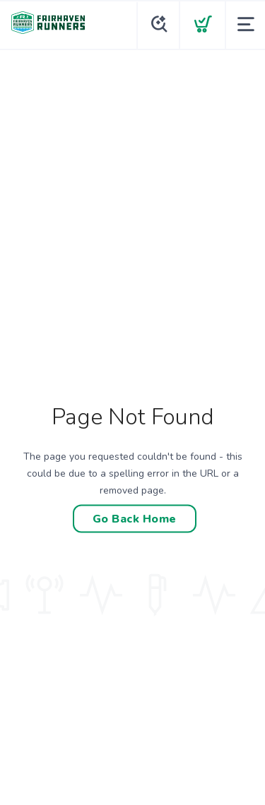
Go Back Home (135, 519)
